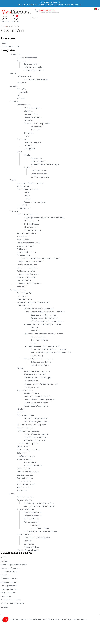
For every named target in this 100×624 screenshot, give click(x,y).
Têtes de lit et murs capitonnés (37, 123)
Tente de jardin (23, 296)
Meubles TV (21, 83)
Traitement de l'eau (25, 534)
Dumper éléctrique (25, 475)
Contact (4, 575)
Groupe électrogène (26, 415)
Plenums (34, 327)
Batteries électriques (40, 365)
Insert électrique (24, 280)
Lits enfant (28, 145)
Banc (19, 95)
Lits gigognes (29, 149)
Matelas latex (36, 158)
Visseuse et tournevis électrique (37, 378)
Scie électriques (31, 381)
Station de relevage (25, 497)
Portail (26, 192)
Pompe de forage (24, 500)
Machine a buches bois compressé (31, 425)
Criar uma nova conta (10, 46)
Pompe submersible (32, 512)
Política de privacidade (55, 619)
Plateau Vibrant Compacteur (36, 437)
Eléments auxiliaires (39, 340)
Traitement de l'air (24, 305)
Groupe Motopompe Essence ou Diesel (40, 531)
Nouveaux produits (9, 572)
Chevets (27, 136)
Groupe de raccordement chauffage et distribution (38, 258)
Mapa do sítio (72, 619)
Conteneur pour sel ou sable (36, 403)
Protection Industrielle (26, 484)
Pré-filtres (28, 541)
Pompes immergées (32, 516)
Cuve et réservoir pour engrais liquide (40, 400)
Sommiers (28, 167)
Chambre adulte (24, 105)
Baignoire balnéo (31, 64)
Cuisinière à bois (23, 255)
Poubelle (20, 98)
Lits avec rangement (32, 117)
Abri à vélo (21, 89)
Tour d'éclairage (23, 469)
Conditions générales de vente (14, 564)
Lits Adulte (28, 111)
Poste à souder (30, 462)
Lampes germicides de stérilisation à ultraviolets (44, 218)
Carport (20, 412)
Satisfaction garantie (9, 582)
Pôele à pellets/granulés (27, 265)
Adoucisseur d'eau (31, 547)
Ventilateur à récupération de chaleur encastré (51, 352)
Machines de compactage (28, 431)
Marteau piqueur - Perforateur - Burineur (41, 384)
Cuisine (13, 180)
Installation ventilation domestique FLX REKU (43, 324)
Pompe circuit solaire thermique (30, 262)
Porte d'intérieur (24, 205)
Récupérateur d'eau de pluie (36, 406)
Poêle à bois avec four (26, 271)
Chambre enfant (24, 139)
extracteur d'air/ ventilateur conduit (39, 309)
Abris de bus (22, 491)
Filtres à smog (37, 356)
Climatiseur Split (31, 227)
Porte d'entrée (23, 186)
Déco (12, 494)
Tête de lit (35, 130)
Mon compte (5, 17)
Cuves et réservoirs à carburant (37, 396)
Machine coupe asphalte (27, 443)
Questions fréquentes (10, 568)
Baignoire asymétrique (33, 70)
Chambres (14, 102)
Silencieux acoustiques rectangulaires (47, 321)
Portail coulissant (24, 208)
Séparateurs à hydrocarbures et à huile (33, 302)
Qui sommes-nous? (9, 579)
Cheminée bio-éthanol (26, 252)
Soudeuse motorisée (33, 465)
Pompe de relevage (25, 509)
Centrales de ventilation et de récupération (42, 346)
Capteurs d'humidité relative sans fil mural (48, 349)
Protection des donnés (10, 600)
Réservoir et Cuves (25, 390)
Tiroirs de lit (28, 120)
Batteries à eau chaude (41, 362)
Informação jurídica (36, 619)
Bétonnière (22, 453)
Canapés (13, 86)
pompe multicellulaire (40, 528)
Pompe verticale (31, 519)
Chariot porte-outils (32, 387)
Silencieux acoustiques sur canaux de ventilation (44, 312)
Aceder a (4, 43)
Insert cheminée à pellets (27, 268)
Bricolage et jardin (17, 290)
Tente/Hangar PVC (24, 293)
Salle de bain (15, 54)
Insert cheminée (24, 240)
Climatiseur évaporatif (33, 230)
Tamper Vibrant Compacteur (36, 434)
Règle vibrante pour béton (28, 450)
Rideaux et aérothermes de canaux (39, 359)
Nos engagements (8, 586)
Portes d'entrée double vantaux (30, 183)
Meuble (13, 73)
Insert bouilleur (23, 287)
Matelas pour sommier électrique (45, 164)
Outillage (21, 368)
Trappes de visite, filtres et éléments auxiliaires (43, 334)
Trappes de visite (38, 337)
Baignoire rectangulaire (34, 67)
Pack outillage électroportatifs (37, 371)
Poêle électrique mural (26, 277)
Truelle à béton (23, 447)
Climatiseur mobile (32, 221)
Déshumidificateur (32, 224)
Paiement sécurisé (8, 589)
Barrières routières (25, 487)
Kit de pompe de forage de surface (39, 503)
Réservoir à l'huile (31, 393)
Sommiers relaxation (39, 174)
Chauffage (14, 211)
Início (3, 26)
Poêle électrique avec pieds (29, 283)
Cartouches (29, 544)
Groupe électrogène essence (36, 421)
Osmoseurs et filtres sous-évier (37, 538)
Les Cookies (6, 596)
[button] (5, 619)
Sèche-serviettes (24, 236)
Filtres (33, 343)
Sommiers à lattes (38, 171)
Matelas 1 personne (39, 161)
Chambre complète (32, 108)
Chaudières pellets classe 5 (28, 243)
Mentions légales (8, 593)
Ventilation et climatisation (28, 214)
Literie (19, 152)
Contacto (5, 607)
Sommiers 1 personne (40, 177)
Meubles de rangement (27, 58)
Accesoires (35, 331)
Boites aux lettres (24, 299)
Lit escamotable (31, 114)
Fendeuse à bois (24, 481)
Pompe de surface (32, 522)
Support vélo (22, 92)
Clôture (27, 196)
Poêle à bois (22, 249)
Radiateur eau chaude (26, 233)
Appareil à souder (24, 459)
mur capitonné (37, 127)
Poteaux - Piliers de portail (35, 202)
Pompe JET (35, 525)
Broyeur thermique (25, 428)
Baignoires (21, 61)
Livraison (4, 561)
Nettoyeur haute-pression (28, 472)
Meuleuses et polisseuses (34, 374)
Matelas (27, 155)
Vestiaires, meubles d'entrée (36, 80)
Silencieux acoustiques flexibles (44, 318)
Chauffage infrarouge (26, 456)
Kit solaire (21, 409)
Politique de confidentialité (12, 603)
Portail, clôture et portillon (28, 189)
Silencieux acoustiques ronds (43, 315)
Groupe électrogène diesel (35, 418)
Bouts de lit (28, 133)
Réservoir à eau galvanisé (27, 550)
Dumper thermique (25, 478)
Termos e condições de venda (13, 619)
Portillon (27, 199)
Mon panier (15, 17)
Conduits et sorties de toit (28, 274)
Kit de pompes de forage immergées (39, 506)
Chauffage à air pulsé (26, 246)
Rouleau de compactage (34, 440)
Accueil (4, 557)
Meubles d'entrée (24, 76)
